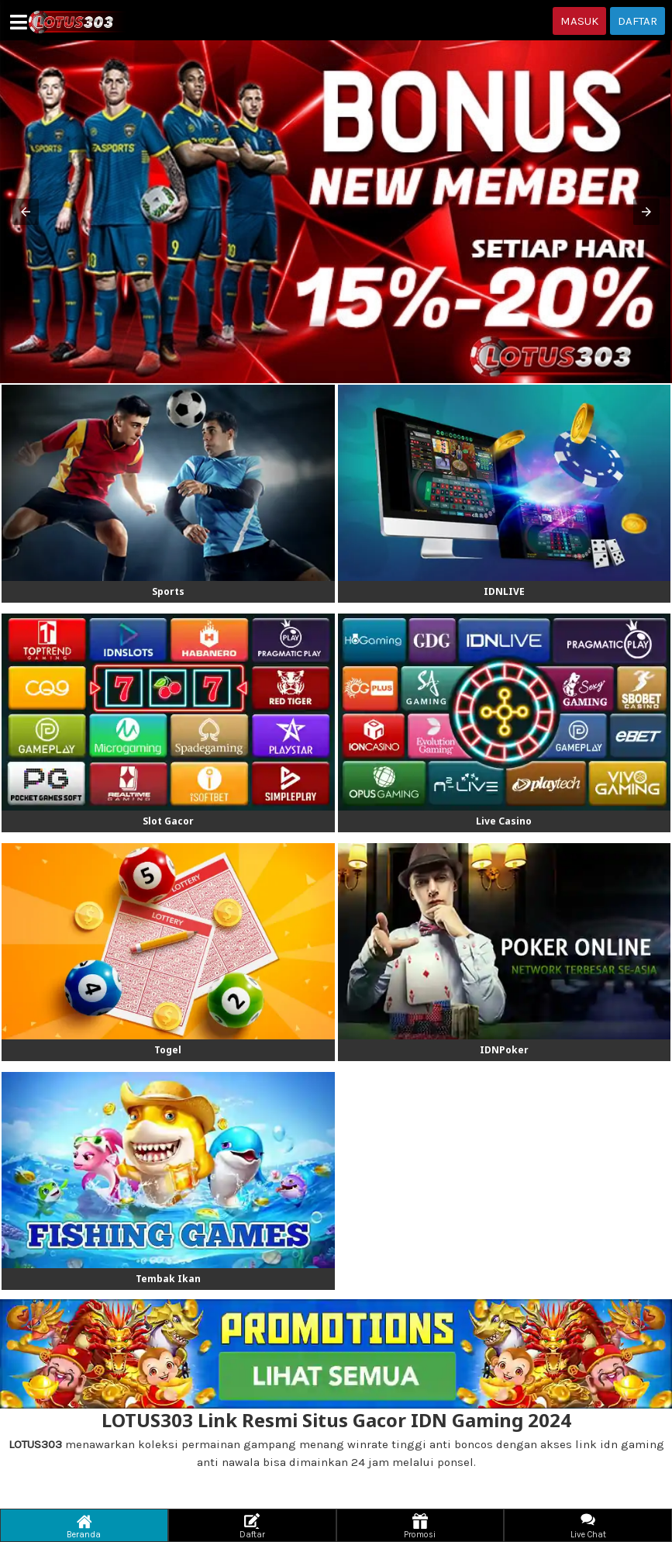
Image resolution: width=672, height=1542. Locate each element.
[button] (25, 212)
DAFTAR (637, 21)
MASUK (579, 21)
